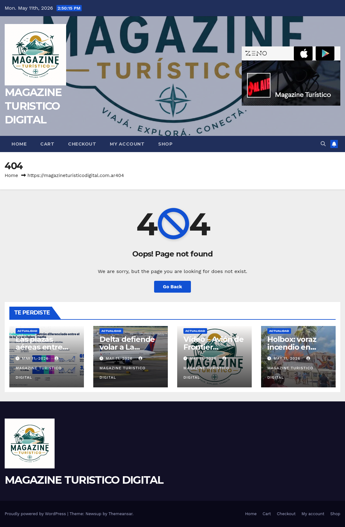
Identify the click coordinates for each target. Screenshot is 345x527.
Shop (165, 144)
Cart (47, 144)
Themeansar (121, 513)
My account (127, 144)
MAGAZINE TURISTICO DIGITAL (33, 106)
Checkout (82, 144)
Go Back (172, 287)
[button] (323, 144)
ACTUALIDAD (27, 331)
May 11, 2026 (36, 358)
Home (19, 144)
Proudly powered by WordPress (36, 513)
